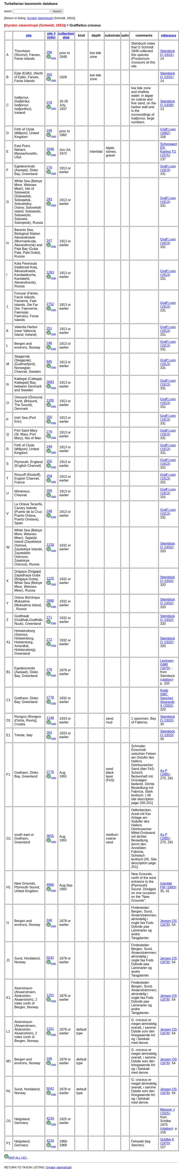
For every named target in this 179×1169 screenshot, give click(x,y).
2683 (50, 382)
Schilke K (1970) (167, 1141)
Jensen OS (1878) (168, 922)
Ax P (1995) (165, 772)
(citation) (166, 679)
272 (49, 639)
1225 (50, 578)
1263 (50, 272)
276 (49, 167)
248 (49, 511)
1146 (50, 718)
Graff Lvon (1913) (168, 168)
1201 (50, 995)
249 (49, 130)
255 (49, 461)
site (29, 35)
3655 (50, 836)
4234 (50, 1118)
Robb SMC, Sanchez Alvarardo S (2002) (167, 698)
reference (168, 35)
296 (49, 52)
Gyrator (32, 18)
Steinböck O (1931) (167, 53)
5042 (50, 957)
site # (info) (51, 35)
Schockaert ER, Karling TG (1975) (168, 149)
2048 (50, 149)
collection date (66, 35)
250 (49, 417)
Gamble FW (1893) (168, 885)
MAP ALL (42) (15, 1157)
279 (49, 432)
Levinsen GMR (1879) (167, 664)
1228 (50, 545)
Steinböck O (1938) (167, 103)
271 (49, 617)
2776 (50, 697)
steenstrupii (45, 18)
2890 (50, 600)
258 (49, 476)
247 (49, 240)
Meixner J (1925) (167, 1111)
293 (49, 199)
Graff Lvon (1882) (168, 131)
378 (49, 102)
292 (49, 74)
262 (49, 732)
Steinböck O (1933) (167, 718)
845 (49, 361)
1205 (50, 400)
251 (49, 328)
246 (49, 343)
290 (49, 490)
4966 (50, 884)
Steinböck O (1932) (167, 545)
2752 (50, 304)
